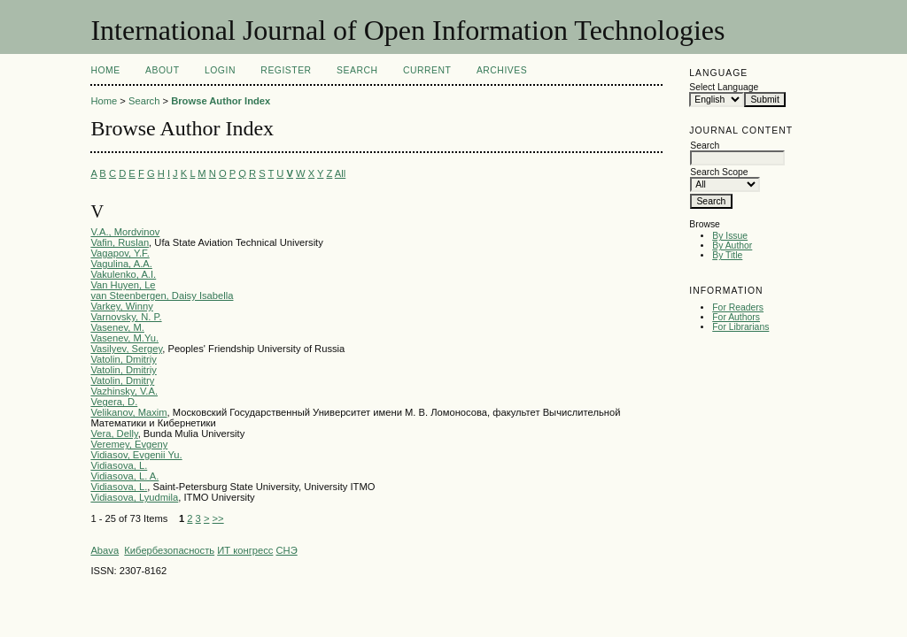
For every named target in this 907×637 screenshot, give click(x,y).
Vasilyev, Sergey (126, 348)
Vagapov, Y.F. (119, 253)
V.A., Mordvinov (124, 231)
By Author (732, 245)
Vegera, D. (113, 401)
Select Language (723, 87)
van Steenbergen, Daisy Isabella (161, 295)
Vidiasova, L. (118, 465)
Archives (502, 70)
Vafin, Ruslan (119, 242)
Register (285, 70)
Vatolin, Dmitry (122, 380)
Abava (104, 550)
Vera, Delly (113, 433)
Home (105, 70)
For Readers (738, 307)
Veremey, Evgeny (128, 444)
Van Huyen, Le (122, 285)
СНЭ (286, 550)
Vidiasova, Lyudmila (134, 497)
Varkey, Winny (121, 306)
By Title (727, 255)
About (162, 70)
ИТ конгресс (245, 550)
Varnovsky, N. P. (125, 316)
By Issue (730, 236)
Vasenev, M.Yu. (124, 338)
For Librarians (740, 327)
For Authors (736, 317)
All (340, 173)
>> (218, 518)
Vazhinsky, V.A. (124, 391)
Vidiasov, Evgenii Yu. (136, 454)
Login (220, 70)
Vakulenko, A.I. (123, 274)
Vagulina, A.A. (120, 263)
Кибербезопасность (169, 550)
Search (357, 70)
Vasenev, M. (117, 327)
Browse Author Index (220, 101)
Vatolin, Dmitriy (123, 359)
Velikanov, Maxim (128, 412)
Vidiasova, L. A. (124, 476)
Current (427, 70)
